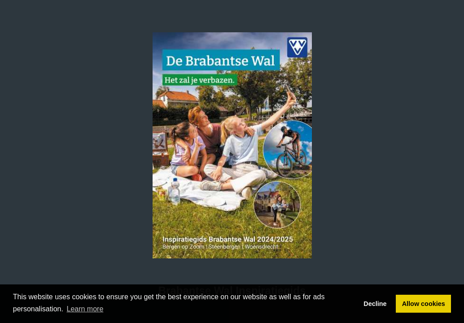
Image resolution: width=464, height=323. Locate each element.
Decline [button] (374, 303)
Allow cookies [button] (423, 303)
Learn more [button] (85, 309)
